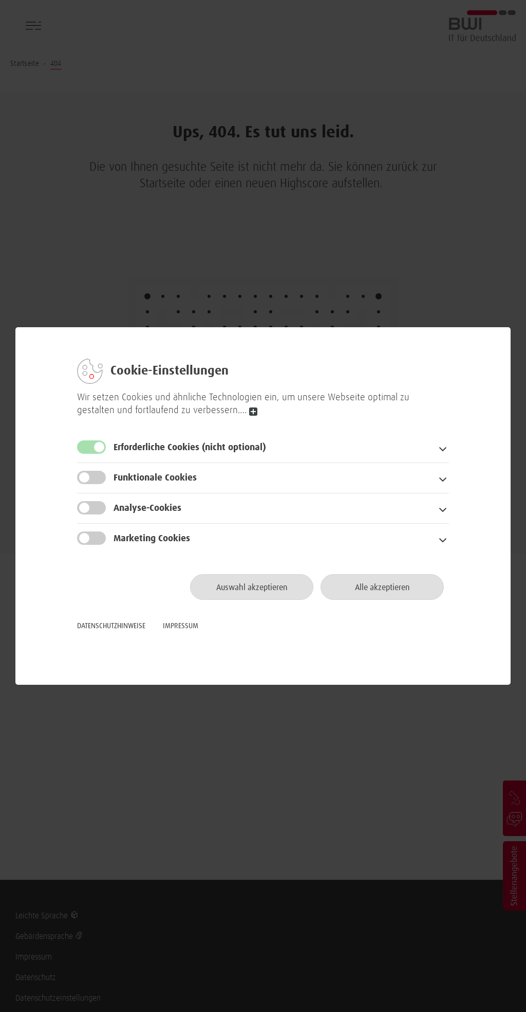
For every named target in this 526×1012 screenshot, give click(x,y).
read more (253, 411)
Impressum (180, 626)
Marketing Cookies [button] (152, 538)
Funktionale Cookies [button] (155, 478)
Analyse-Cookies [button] (147, 508)
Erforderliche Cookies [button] (190, 447)
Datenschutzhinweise (111, 626)
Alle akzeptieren (382, 587)
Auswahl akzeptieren (252, 587)
